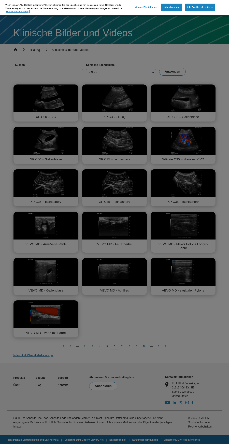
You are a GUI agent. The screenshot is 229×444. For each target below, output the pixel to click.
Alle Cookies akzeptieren (200, 7)
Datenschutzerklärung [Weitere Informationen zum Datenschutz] (17, 11)
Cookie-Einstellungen (146, 7)
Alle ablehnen (171, 7)
